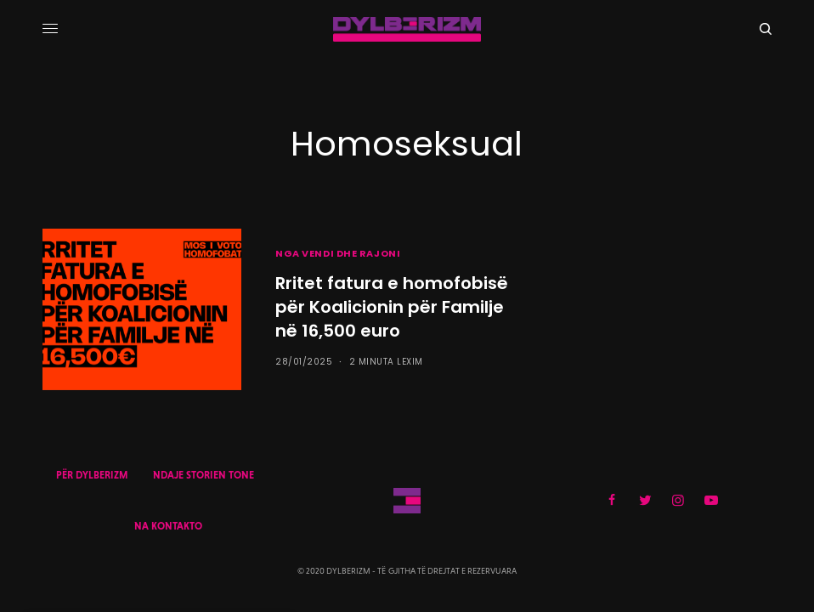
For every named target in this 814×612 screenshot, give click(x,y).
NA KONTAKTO (168, 526)
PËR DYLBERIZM (91, 475)
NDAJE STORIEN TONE (203, 475)
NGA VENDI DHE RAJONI (337, 253)
